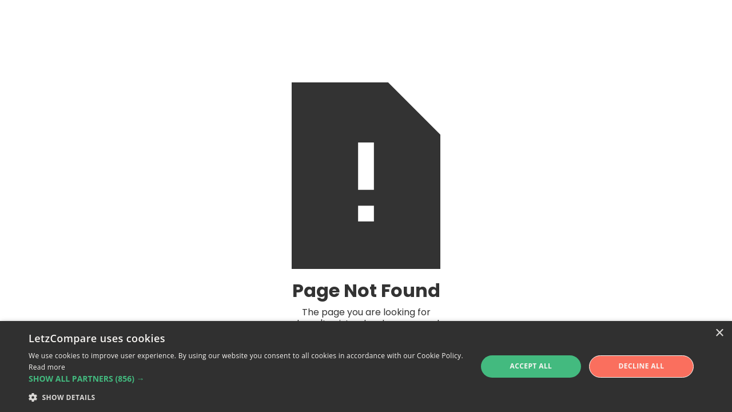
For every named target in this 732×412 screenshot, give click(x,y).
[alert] (366, 366)
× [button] (719, 333)
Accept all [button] (531, 366)
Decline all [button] (642, 366)
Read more (47, 367)
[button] (246, 379)
